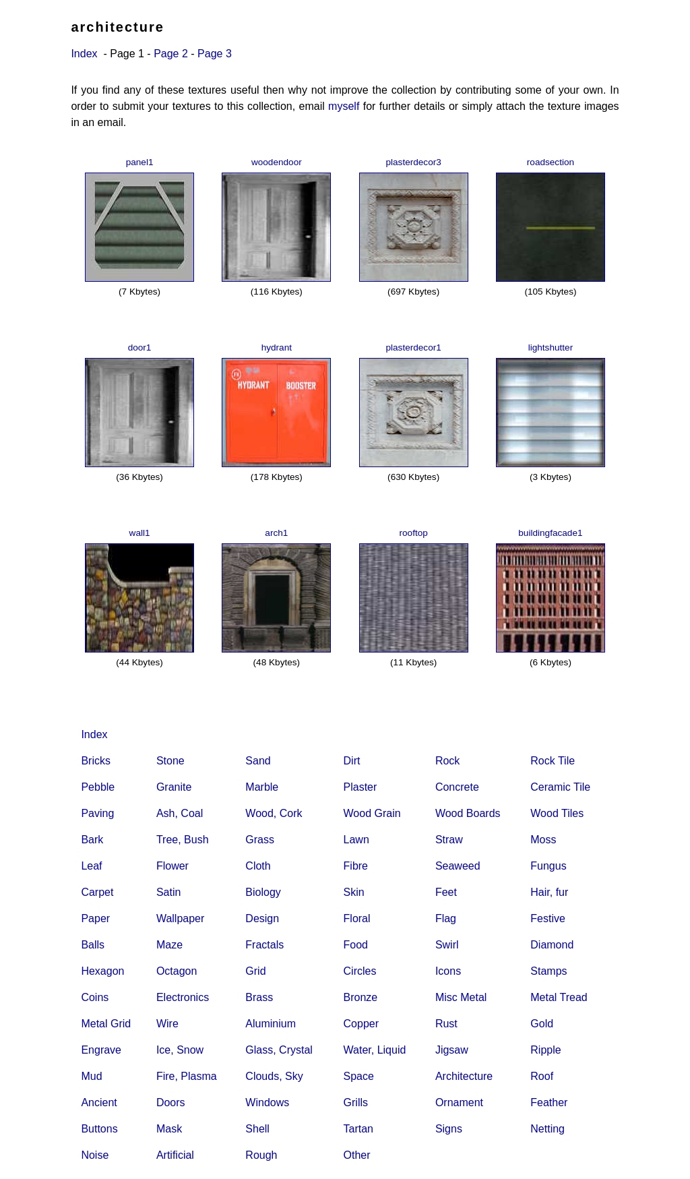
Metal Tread (558, 997)
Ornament (459, 1102)
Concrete (457, 787)
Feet (446, 892)
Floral (357, 918)
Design (262, 918)
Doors (170, 1102)
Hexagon (102, 971)
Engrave (101, 1050)
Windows (267, 1102)
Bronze (361, 997)
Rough (261, 1155)
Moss (543, 839)
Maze (169, 944)
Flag (445, 918)
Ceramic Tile (560, 787)
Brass (259, 997)
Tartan (358, 1129)
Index (84, 53)
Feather (548, 1102)
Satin (168, 892)
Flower (172, 866)
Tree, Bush (182, 839)
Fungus (548, 866)
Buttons (99, 1129)
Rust (446, 1023)
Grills (356, 1102)
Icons (448, 971)
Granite (173, 787)
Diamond (551, 944)
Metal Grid (106, 1023)
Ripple (545, 1050)
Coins (94, 997)
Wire (167, 1023)
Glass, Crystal (279, 1050)
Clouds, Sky (274, 1076)
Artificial (175, 1155)
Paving (97, 813)
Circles (360, 971)
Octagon (176, 971)
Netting (547, 1129)
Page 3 (214, 53)
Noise (94, 1155)
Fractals (264, 944)
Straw (449, 839)
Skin (354, 892)
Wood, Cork (273, 813)
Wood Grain (372, 813)
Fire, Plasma (186, 1076)
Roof (541, 1076)
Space (359, 1076)
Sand (257, 760)
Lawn (356, 839)
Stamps (548, 971)
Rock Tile (552, 760)
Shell (257, 1129)
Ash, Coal (179, 813)
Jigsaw (451, 1050)
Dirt (352, 760)
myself (343, 106)
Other (357, 1155)
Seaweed (457, 866)
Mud (91, 1076)
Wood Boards (468, 813)
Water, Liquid (375, 1050)
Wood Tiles (557, 813)
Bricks (96, 760)
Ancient (99, 1102)
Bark (92, 839)
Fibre (356, 866)
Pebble (98, 787)
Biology (262, 892)
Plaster (360, 787)
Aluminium (270, 1023)
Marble (261, 787)
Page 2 (171, 53)
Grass (259, 839)
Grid (255, 971)
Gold (541, 1023)
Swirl (447, 944)
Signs (448, 1129)
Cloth (257, 866)
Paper (95, 918)
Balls (92, 944)
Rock (447, 760)
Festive (547, 918)
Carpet (97, 892)
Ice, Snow (179, 1050)
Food (356, 944)
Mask (169, 1129)
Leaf (91, 866)
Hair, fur (549, 892)
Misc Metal (461, 997)
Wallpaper (180, 918)
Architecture (464, 1076)
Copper (361, 1023)
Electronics (182, 997)
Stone (170, 760)
